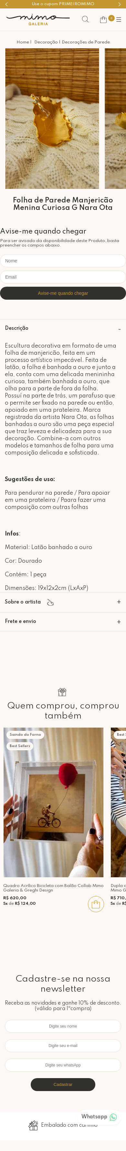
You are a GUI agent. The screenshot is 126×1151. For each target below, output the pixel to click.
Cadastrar (63, 1084)
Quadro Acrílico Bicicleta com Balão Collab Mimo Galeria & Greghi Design (53, 888)
